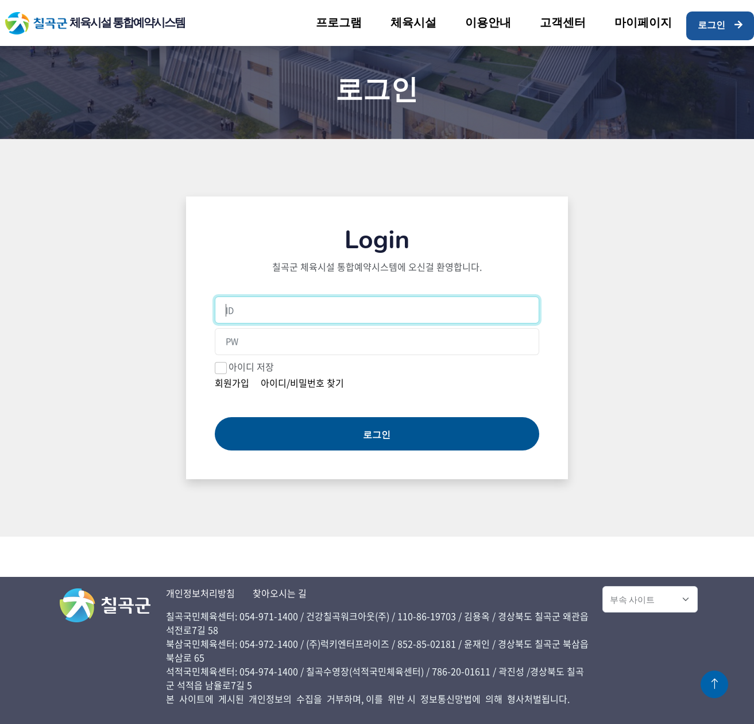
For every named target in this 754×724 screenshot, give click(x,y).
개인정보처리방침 (200, 593)
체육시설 (413, 22)
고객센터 (563, 22)
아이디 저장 (251, 366)
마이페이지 (643, 22)
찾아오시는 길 (280, 593)
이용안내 (488, 22)
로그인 (720, 25)
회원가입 (232, 383)
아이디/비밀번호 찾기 (302, 383)
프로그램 (339, 22)
